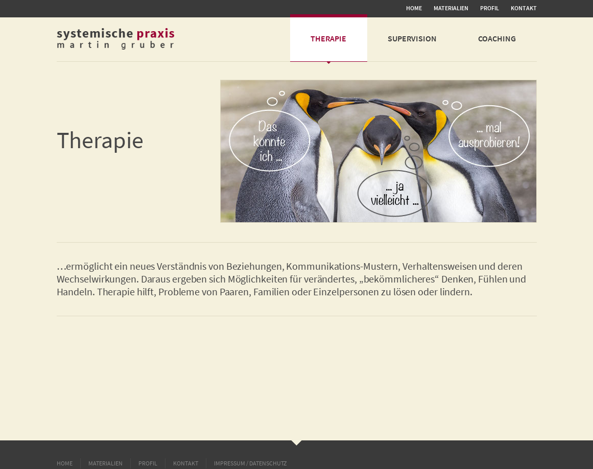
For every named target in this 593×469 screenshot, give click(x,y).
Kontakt (524, 8)
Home (414, 8)
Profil (489, 8)
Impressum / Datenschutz (250, 463)
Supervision (412, 38)
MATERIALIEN (451, 8)
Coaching (497, 38)
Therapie (328, 38)
